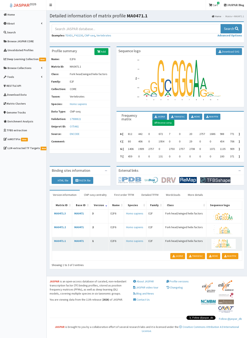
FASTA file (83, 180)
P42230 (78, 35)
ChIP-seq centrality (95, 195)
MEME (195, 116)
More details (195, 195)
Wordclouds (173, 195)
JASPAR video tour (145, 287)
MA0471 (79, 213)
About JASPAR (143, 281)
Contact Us (141, 299)
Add (101, 51)
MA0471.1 (60, 241)
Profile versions (177, 281)
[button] (50, 5)
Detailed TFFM (149, 195)
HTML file (61, 180)
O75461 (75, 126)
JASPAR (160, 116)
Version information (64, 195)
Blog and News (143, 293)
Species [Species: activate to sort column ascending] (133, 205)
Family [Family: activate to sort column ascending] (154, 205)
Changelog (174, 287)
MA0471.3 (60, 213)
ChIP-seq (89, 35)
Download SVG (229, 51)
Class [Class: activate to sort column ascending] (170, 205)
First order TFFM (124, 195)
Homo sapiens (78, 104)
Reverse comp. (163, 122)
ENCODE (75, 134)
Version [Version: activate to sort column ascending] (99, 205)
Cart (214, 4)
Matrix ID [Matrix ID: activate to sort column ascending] (62, 205)
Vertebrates (103, 35)
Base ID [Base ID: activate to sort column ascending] (81, 205)
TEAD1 (69, 35)
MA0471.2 (60, 227)
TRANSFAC (178, 116)
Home (216, 16)
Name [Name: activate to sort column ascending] (116, 205)
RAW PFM (212, 116)
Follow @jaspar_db (230, 319)
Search (231, 28)
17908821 (75, 119)
